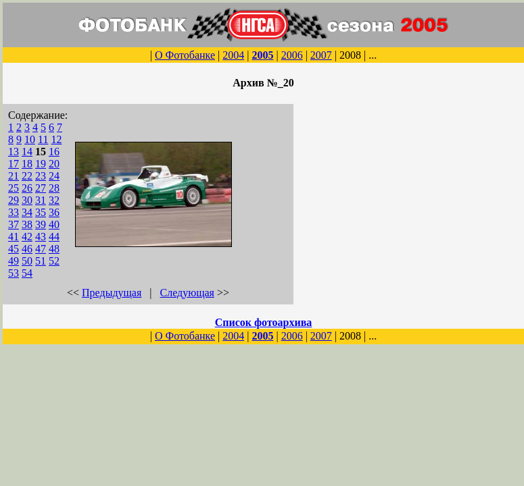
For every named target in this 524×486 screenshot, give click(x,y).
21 (13, 176)
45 (13, 248)
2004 (233, 55)
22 (27, 176)
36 (54, 212)
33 (13, 212)
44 (54, 236)
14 (27, 151)
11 (43, 139)
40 (54, 224)
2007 (321, 55)
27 (40, 188)
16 (54, 151)
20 (54, 163)
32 (54, 200)
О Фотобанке (185, 55)
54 (27, 273)
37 (13, 224)
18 (27, 163)
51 (40, 261)
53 (13, 273)
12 (56, 139)
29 (13, 200)
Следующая (187, 292)
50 (27, 261)
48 (54, 248)
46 (27, 248)
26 (27, 188)
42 (27, 236)
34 (27, 212)
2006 (292, 55)
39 (40, 224)
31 (40, 200)
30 (27, 200)
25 (13, 188)
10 (29, 139)
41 (13, 236)
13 (13, 151)
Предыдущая (111, 292)
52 (54, 261)
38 (27, 224)
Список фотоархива (263, 322)
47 (40, 248)
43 (40, 236)
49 (13, 261)
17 (13, 163)
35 (40, 212)
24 (54, 176)
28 (54, 188)
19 (40, 163)
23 (40, 176)
